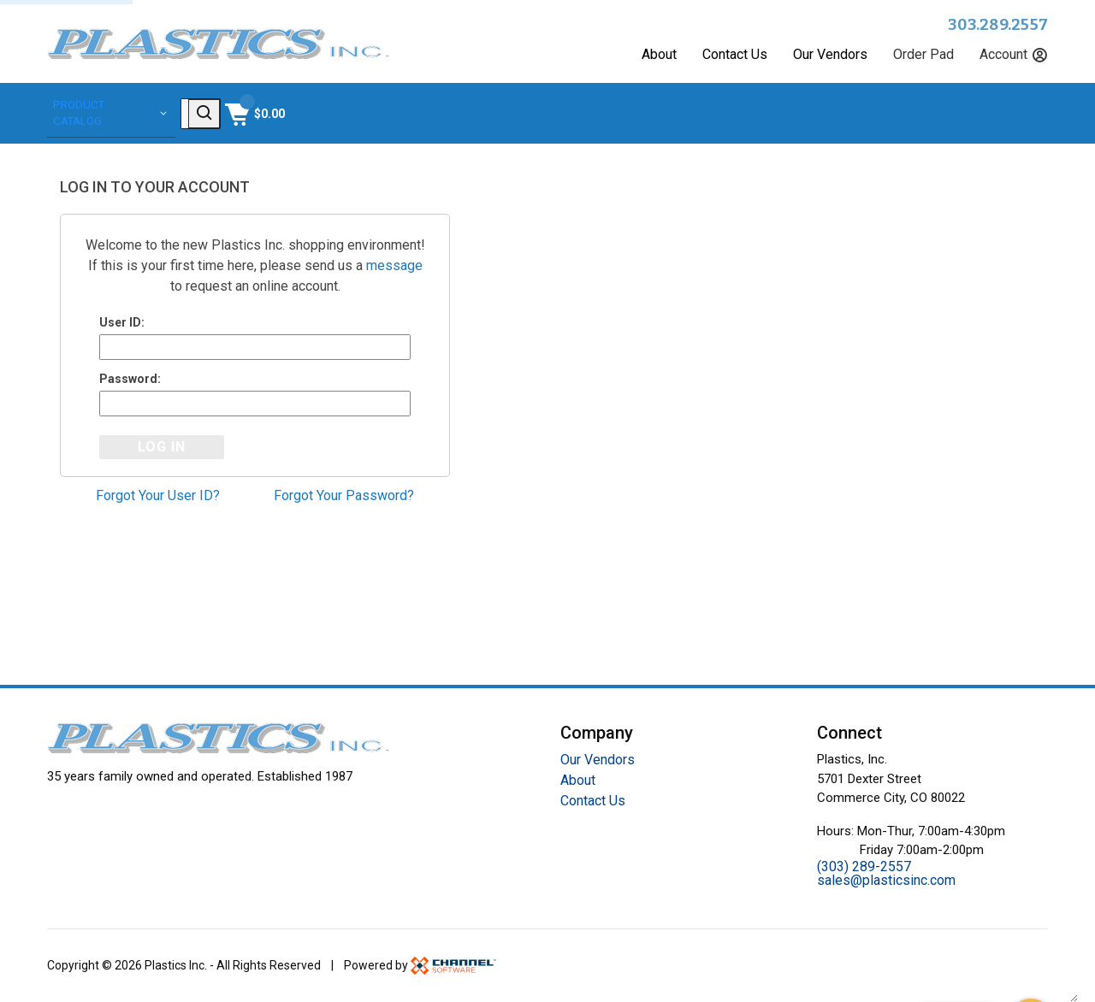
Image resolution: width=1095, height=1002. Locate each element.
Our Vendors (830, 55)
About (659, 55)
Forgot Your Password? (344, 498)
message (394, 263)
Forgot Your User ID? (158, 498)
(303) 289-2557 (864, 866)
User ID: (122, 320)
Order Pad (923, 55)
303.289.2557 (998, 24)
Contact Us (734, 55)
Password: (130, 379)
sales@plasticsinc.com (886, 880)
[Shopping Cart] (1016, 112)
